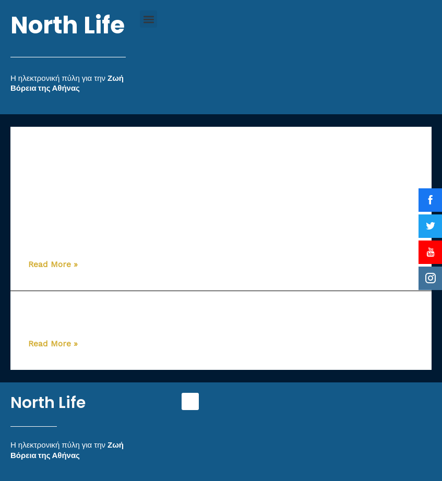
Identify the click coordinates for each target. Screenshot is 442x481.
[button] (148, 19)
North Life (67, 25)
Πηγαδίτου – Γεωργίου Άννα (118, 234)
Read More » (53, 264)
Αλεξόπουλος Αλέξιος (98, 313)
